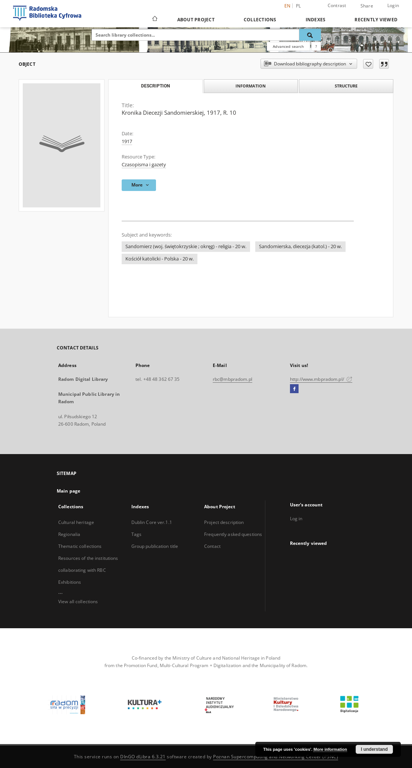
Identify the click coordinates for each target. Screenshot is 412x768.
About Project (196, 19)
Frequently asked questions (233, 534)
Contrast (337, 5)
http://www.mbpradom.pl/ (321, 379)
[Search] (310, 35)
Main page (68, 491)
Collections (260, 19)
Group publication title (154, 546)
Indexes (316, 19)
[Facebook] (294, 389)
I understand (374, 749)
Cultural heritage (76, 522)
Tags (136, 534)
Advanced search (288, 46)
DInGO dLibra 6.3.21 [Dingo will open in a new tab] (143, 756)
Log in (296, 518)
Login (393, 5)
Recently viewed (376, 19)
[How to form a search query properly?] (316, 46)
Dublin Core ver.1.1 (151, 522)
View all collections (78, 601)
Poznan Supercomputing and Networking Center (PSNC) (275, 756)
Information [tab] (250, 86)
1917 (127, 141)
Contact (212, 546)
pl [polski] (298, 5)
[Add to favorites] (368, 64)
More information (330, 749)
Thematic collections (80, 546)
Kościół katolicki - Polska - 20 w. (159, 259)
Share (366, 6)
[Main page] (154, 19)
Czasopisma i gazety (144, 164)
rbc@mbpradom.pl (232, 379)
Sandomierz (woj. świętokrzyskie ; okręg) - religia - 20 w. (185, 246)
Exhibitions (69, 582)
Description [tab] (155, 86)
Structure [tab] (346, 86)
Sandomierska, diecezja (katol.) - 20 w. (300, 246)
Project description (224, 522)
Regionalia (69, 534)
